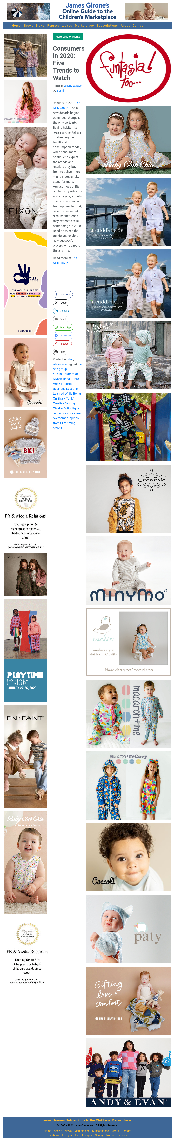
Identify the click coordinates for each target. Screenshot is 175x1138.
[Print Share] (60, 352)
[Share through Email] (60, 319)
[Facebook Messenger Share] (63, 335)
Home (16, 25)
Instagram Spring (92, 1135)
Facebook (53, 1135)
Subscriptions (107, 25)
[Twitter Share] (61, 302)
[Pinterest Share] (62, 343)
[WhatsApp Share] (63, 327)
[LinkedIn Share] (62, 311)
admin (61, 90)
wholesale (60, 364)
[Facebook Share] (63, 294)
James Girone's (53, 1120)
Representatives (59, 25)
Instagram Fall (70, 1135)
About (125, 25)
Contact (138, 25)
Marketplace (84, 25)
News (40, 25)
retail (70, 359)
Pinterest (122, 1135)
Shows (28, 25)
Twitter (110, 1135)
